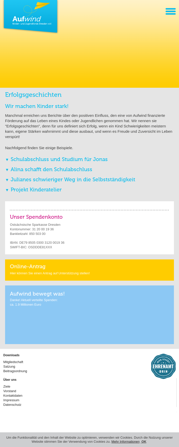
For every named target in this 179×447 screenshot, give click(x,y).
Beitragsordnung (15, 371)
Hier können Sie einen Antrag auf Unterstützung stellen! (50, 273)
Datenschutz (12, 405)
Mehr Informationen (126, 441)
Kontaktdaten (12, 395)
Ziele (6, 386)
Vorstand (9, 391)
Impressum (11, 400)
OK (144, 441)
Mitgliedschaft (13, 362)
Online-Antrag (28, 267)
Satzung (9, 366)
